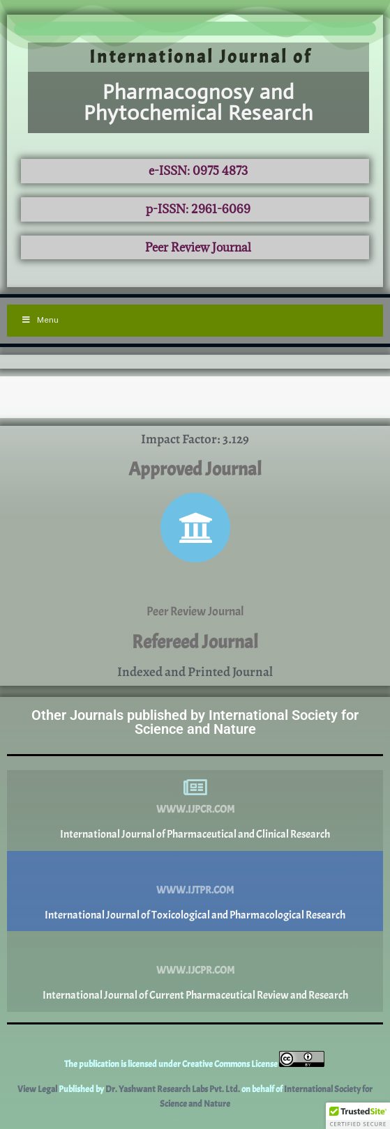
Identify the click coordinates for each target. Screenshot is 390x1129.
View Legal (38, 1089)
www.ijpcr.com (195, 809)
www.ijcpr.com (195, 970)
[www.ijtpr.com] (195, 868)
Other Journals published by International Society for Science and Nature (195, 722)
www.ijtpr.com (195, 890)
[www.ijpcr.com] (195, 787)
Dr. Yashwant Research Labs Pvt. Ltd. (173, 1089)
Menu (40, 320)
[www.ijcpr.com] (195, 948)
